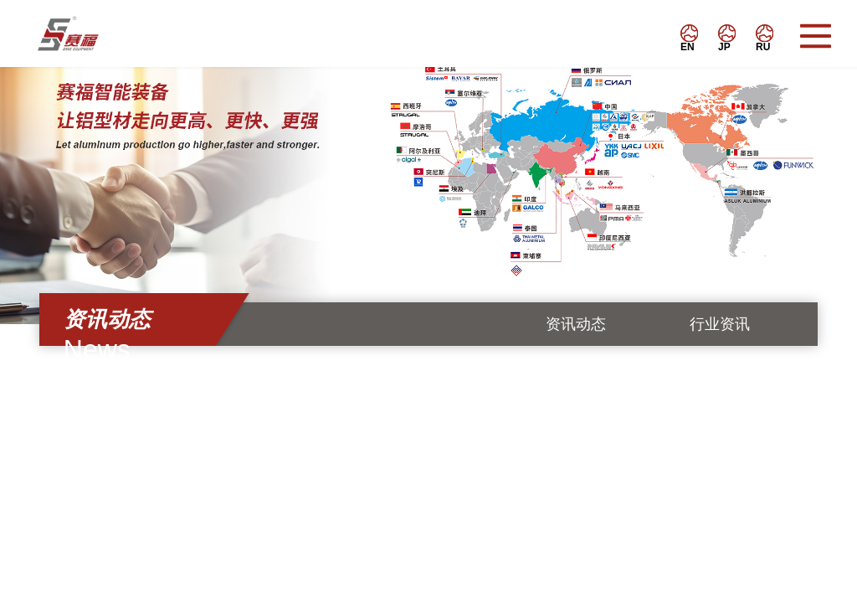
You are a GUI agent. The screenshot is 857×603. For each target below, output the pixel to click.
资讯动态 (576, 324)
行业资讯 (720, 324)
